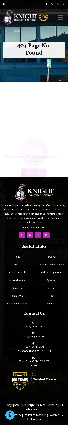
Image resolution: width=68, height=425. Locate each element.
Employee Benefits (17, 303)
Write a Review (17, 280)
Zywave (51, 280)
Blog (51, 295)
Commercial (17, 295)
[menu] (60, 17)
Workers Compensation (51, 264)
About (17, 264)
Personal (51, 256)
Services (17, 288)
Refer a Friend (17, 272)
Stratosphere (34, 419)
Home (17, 256)
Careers (51, 288)
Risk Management (51, 272)
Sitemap (50, 303)
